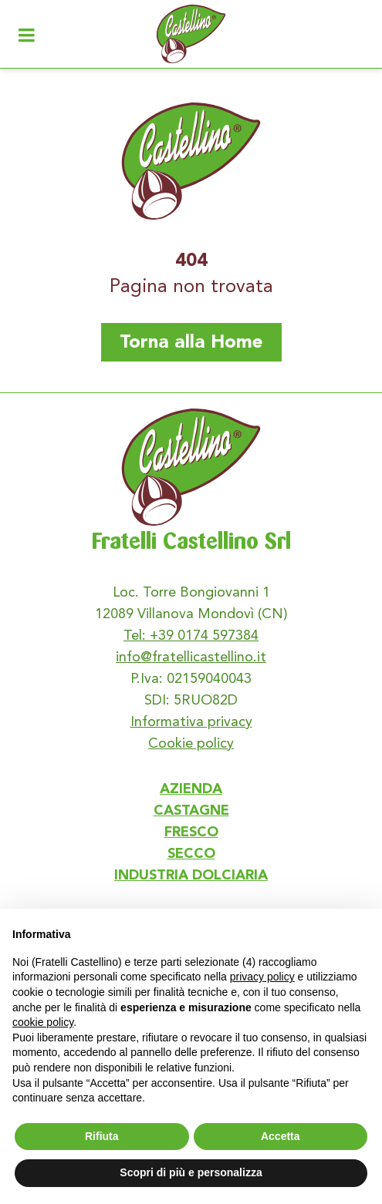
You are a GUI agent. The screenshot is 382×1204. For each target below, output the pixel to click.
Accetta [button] (280, 1136)
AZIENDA (191, 789)
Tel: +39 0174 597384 (191, 635)
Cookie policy (191, 743)
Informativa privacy (191, 721)
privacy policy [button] (262, 976)
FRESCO (191, 832)
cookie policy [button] (42, 1022)
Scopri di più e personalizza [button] (191, 1172)
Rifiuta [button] (102, 1136)
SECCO (191, 854)
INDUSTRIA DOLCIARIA (191, 876)
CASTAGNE (191, 811)
